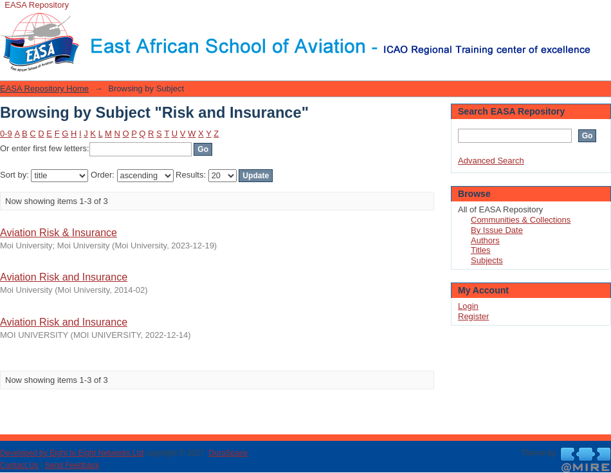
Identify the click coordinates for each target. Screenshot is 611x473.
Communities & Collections (520, 220)
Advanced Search (491, 160)
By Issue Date (497, 230)
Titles (481, 250)
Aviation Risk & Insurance (58, 232)
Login (600, 16)
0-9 (6, 133)
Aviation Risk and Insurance (63, 277)
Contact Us (19, 465)
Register (473, 316)
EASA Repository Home (44, 88)
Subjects (487, 260)
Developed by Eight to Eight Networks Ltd (71, 453)
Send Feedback (72, 465)
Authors (485, 240)
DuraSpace (227, 453)
